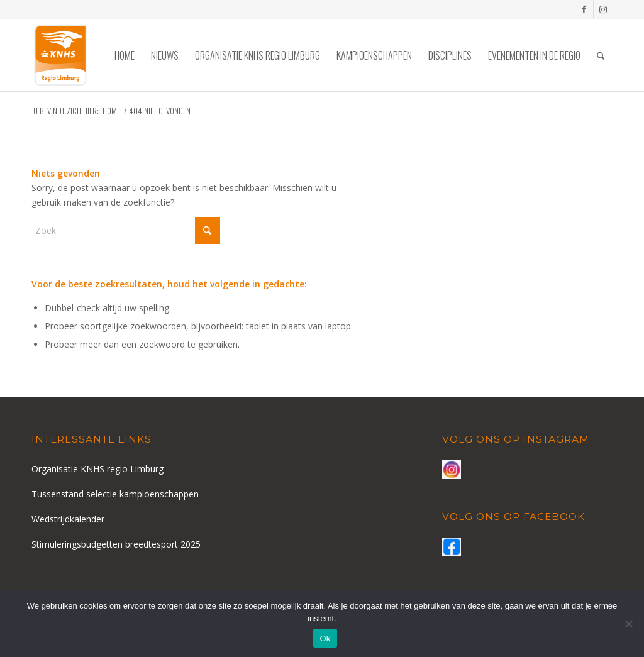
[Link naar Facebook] (584, 9)
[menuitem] (124, 55)
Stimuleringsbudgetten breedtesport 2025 (116, 544)
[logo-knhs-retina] (60, 55)
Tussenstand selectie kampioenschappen (115, 494)
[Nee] (628, 623)
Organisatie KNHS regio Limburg (97, 469)
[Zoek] (601, 55)
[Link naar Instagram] (603, 9)
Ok (324, 638)
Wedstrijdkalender (67, 519)
